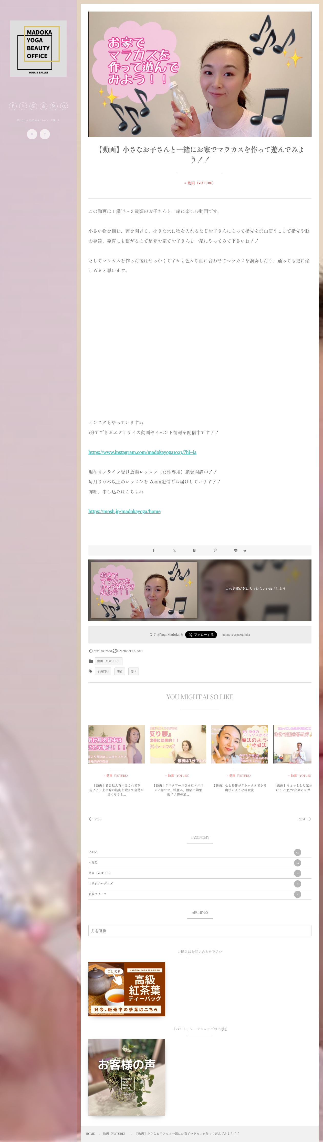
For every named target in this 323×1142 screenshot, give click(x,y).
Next (304, 819)
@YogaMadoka (168, 634)
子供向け (103, 671)
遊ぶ (134, 671)
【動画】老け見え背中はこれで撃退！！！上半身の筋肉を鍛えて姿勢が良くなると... (116, 793)
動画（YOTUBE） (202, 183)
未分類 (194, 862)
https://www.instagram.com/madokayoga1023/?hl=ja (142, 452)
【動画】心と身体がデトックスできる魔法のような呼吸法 (239, 791)
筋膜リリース (194, 894)
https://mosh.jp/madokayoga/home (124, 511)
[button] (64, 106)
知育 (120, 671)
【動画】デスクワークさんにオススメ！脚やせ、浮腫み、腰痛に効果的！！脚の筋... (178, 793)
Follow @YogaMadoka (236, 635)
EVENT (194, 852)
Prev (94, 819)
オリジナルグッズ (194, 883)
